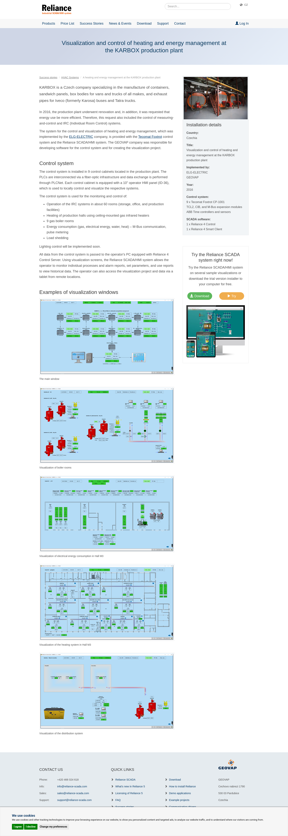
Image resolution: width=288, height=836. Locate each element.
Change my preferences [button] (53, 826)
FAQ (118, 800)
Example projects (179, 800)
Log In (242, 23)
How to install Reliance (182, 786)
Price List (67, 23)
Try (231, 296)
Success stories (48, 77)
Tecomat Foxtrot (150, 137)
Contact (180, 23)
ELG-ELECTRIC (81, 137)
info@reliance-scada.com (72, 786)
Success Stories (91, 23)
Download (144, 23)
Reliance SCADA (125, 779)
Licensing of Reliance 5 (129, 793)
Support (163, 23)
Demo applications (180, 793)
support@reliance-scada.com (74, 800)
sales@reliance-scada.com (73, 793)
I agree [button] (18, 826)
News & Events (120, 23)
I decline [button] (31, 826)
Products (48, 23)
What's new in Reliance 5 (130, 786)
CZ (246, 4)
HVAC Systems (70, 77)
